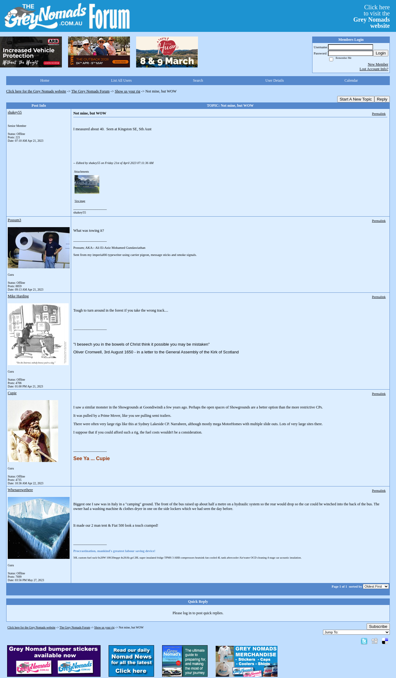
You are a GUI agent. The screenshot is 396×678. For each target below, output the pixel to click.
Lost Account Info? (373, 69)
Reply (382, 99)
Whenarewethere (20, 490)
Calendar (351, 80)
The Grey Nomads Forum (90, 91)
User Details (274, 80)
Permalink (378, 113)
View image (80, 201)
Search (198, 80)
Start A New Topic (356, 99)
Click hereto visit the (371, 16)
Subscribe (378, 626)
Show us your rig (127, 91)
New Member (378, 64)
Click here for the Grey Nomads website (36, 91)
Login (381, 53)
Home (44, 80)
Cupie (12, 393)
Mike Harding (18, 296)
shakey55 (15, 112)
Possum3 (14, 220)
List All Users (121, 80)
